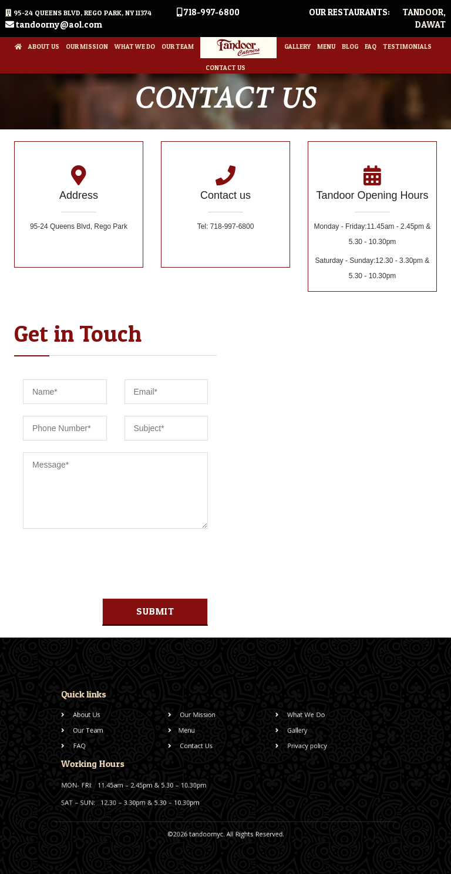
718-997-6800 (208, 12)
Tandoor (422, 12)
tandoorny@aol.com (53, 24)
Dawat (430, 24)
